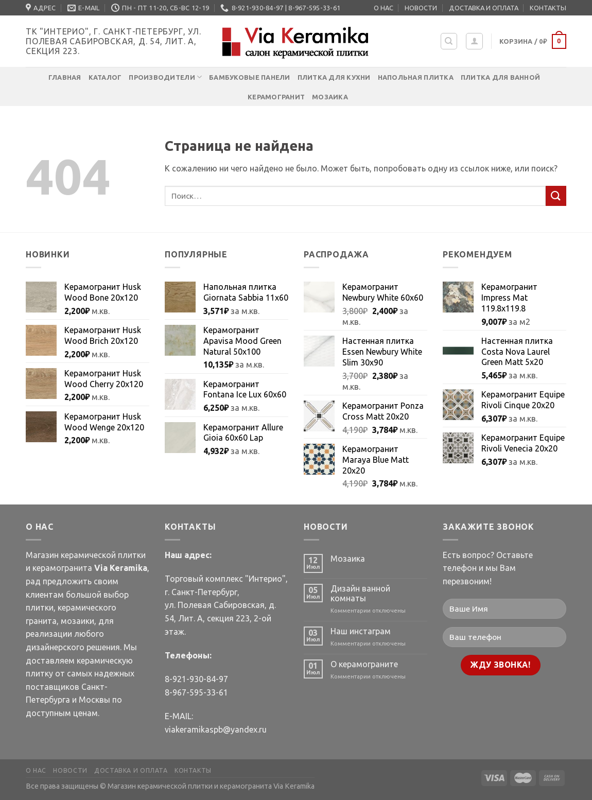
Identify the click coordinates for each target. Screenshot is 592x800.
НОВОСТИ (421, 7)
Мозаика (330, 96)
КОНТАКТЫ (548, 7)
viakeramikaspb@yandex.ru (216, 729)
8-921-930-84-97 (196, 679)
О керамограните (364, 664)
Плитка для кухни (334, 77)
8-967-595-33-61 (196, 692)
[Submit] (556, 196)
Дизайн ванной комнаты (360, 593)
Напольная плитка (416, 77)
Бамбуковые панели (249, 77)
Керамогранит (276, 96)
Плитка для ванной (500, 77)
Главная (64, 77)
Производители (165, 77)
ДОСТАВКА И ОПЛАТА (483, 7)
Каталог (105, 77)
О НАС (383, 7)
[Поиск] (449, 41)
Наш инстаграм (360, 631)
